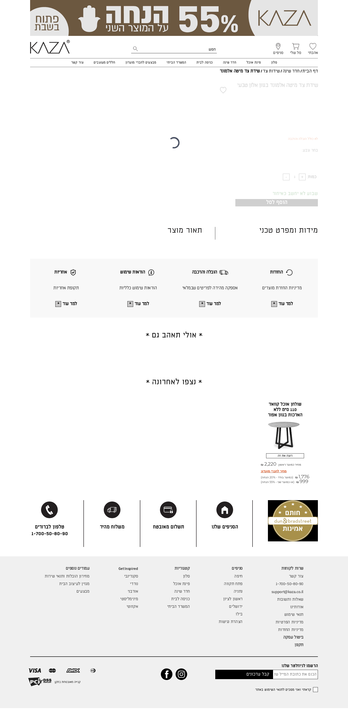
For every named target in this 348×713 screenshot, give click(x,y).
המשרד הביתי (176, 62)
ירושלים (235, 611)
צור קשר (77, 62)
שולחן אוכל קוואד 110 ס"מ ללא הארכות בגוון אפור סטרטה (285, 414)
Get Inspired (128, 573)
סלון (274, 62)
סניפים (237, 573)
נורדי (134, 589)
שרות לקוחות (292, 573)
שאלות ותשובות (290, 604)
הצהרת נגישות (230, 627)
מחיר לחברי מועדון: (274, 476)
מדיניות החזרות (290, 635)
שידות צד (271, 71)
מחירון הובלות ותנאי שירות (67, 581)
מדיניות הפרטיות (289, 627)
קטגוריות (182, 573)
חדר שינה (229, 62)
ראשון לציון (232, 604)
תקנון (298, 650)
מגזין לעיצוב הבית (74, 589)
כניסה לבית (204, 62)
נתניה (238, 596)
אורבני (133, 596)
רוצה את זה (285, 459)
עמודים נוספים (77, 573)
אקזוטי (132, 611)
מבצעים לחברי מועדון (140, 62)
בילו (239, 619)
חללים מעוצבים (104, 62)
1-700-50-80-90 (289, 589)
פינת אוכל (253, 62)
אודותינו (296, 612)
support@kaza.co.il (287, 596)
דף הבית (310, 71)
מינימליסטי (129, 604)
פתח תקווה (233, 589)
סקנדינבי (131, 581)
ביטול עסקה (293, 642)
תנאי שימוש (293, 619)
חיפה (238, 581)
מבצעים (83, 596)
